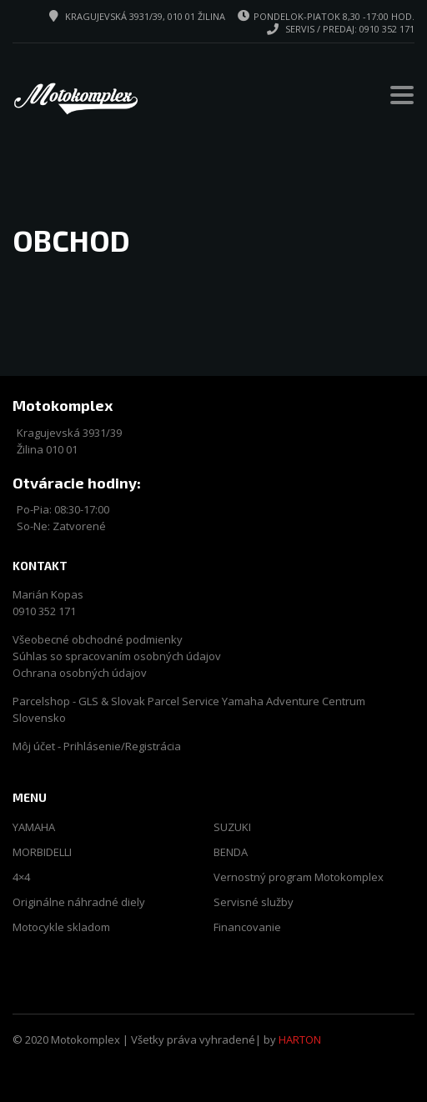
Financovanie (247, 927)
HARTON (300, 1039)
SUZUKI (232, 827)
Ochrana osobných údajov (80, 672)
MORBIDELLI (42, 852)
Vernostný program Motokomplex (299, 877)
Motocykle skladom (61, 927)
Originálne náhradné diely (79, 902)
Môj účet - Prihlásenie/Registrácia (97, 746)
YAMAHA (34, 827)
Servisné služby (254, 902)
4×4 (21, 877)
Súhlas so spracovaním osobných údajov (117, 656)
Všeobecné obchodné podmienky (98, 639)
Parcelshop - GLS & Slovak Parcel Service (116, 701)
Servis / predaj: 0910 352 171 (349, 29)
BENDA (231, 852)
